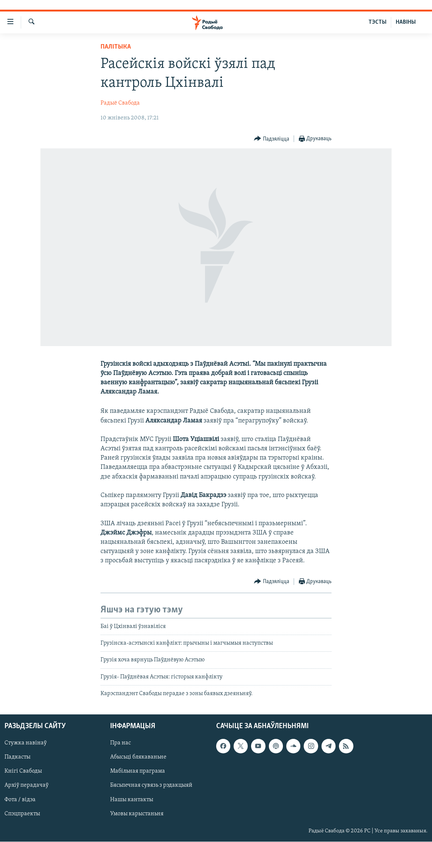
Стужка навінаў (25, 743)
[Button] (271, 139)
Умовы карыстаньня (137, 814)
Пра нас (120, 743)
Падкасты (17, 757)
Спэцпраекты (22, 814)
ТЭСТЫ (377, 22)
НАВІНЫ (406, 22)
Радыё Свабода (120, 103)
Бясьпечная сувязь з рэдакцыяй (151, 786)
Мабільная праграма (137, 771)
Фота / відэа (20, 800)
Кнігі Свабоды (23, 771)
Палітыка (115, 46)
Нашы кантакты (131, 800)
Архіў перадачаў (26, 786)
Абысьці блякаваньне (138, 757)
